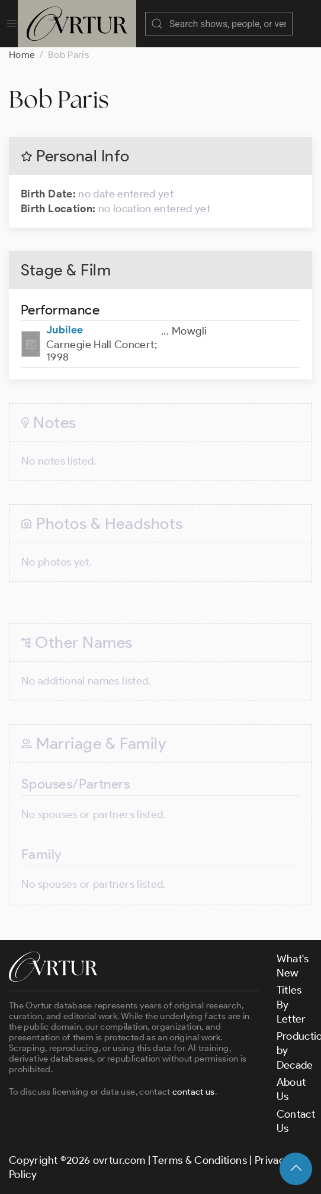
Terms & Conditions (199, 1160)
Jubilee (65, 329)
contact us (193, 1091)
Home (22, 54)
